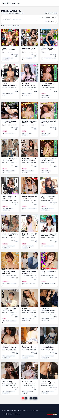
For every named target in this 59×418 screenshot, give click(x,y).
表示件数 (47, 21)
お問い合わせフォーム (12, 410)
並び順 (41, 17)
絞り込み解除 (16, 26)
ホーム (4, 410)
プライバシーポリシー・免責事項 (29, 410)
